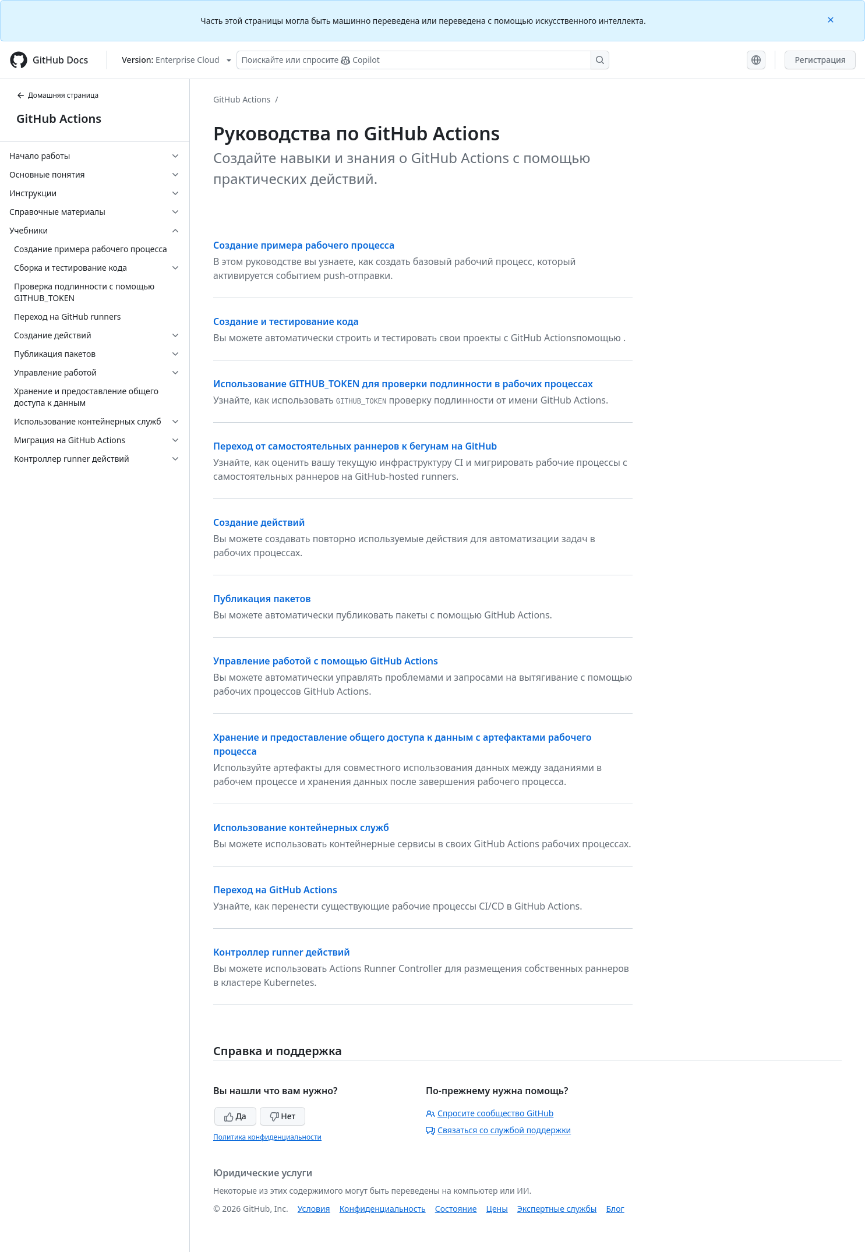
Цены (497, 1208)
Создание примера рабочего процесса (303, 245)
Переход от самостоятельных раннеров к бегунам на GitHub (355, 446)
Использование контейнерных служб (301, 827)
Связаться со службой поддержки (498, 1130)
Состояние (456, 1208)
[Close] (831, 19)
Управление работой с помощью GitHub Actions (325, 661)
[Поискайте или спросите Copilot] (422, 60)
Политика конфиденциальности (267, 1137)
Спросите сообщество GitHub (489, 1113)
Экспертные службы (557, 1208)
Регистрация (820, 59)
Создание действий (259, 522)
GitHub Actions (58, 118)
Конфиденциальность (383, 1208)
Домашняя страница (57, 95)
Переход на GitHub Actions (275, 889)
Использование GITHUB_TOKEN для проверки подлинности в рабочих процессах (403, 383)
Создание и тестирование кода (286, 321)
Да (235, 1116)
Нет (283, 1116)
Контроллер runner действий (281, 952)
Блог (615, 1208)
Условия (314, 1208)
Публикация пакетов (262, 598)
